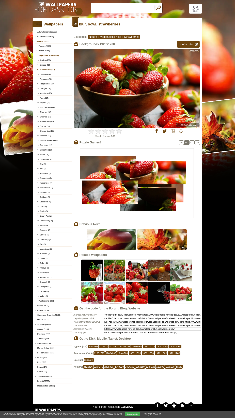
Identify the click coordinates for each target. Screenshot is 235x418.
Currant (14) (45, 126)
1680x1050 (148, 353)
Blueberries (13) (47, 131)
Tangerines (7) (46, 183)
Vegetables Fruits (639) (49, 55)
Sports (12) (42, 372)
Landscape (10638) (45, 37)
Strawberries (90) (47, 70)
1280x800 (111, 353)
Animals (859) (43, 339)
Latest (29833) (43, 381)
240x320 (108, 366)
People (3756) (43, 310)
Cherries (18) (45, 112)
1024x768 (125, 346)
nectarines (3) (46, 249)
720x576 (103, 346)
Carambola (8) (46, 159)
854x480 (88, 360)
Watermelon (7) (46, 188)
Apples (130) (45, 60)
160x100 (129, 366)
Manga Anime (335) (45, 348)
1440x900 (122, 353)
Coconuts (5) (45, 202)
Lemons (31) (45, 74)
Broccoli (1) (45, 282)
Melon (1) (44, 296)
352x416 (88, 366)
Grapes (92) (45, 65)
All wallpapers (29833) (47, 32)
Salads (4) (44, 225)
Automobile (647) (44, 343)
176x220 (119, 366)
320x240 (98, 366)
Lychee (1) (44, 291)
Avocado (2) (45, 254)
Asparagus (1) (46, 277)
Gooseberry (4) (46, 221)
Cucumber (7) (46, 178)
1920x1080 (161, 353)
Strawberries (131, 36)
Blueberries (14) (47, 122)
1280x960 (136, 346)
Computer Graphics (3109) (49, 315)
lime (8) (43, 169)
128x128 (150, 366)
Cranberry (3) (45, 239)
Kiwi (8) (43, 164)
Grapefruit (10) (46, 150)
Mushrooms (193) (46, 301)
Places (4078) (43, 306)
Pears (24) (44, 98)
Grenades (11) (46, 145)
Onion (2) (44, 263)
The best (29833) (44, 376)
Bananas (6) (45, 192)
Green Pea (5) (46, 216)
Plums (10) (44, 155)
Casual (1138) (43, 329)
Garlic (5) (44, 211)
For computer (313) (45, 353)
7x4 (197, 142)
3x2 (186, 142)
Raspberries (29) (47, 84)
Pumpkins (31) (46, 79)
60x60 (179, 366)
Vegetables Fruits (110, 36)
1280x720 (99, 353)
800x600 (113, 346)
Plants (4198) (44, 51)
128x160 (140, 366)
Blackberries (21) (47, 107)
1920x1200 (174, 353)
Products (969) (43, 334)
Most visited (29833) (46, 386)
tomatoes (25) (46, 93)
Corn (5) (43, 206)
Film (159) (41, 362)
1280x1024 (149, 346)
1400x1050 (162, 346)
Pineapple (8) (45, 173)
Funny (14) (42, 367)
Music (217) (42, 357)
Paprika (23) (45, 103)
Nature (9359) (43, 41)
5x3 (192, 142)
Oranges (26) (45, 88)
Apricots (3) (45, 230)
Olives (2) (44, 258)
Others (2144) (43, 320)
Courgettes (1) (46, 287)
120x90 (160, 366)
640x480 (93, 346)
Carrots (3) (44, 235)
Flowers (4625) (45, 46)
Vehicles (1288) (44, 324)
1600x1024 (135, 353)
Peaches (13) (45, 136)
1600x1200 (175, 346)
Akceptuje (132, 413)
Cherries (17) (45, 117)
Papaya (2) (44, 268)
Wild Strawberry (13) (49, 140)
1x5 (181, 142)
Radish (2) (44, 273)
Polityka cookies (152, 413)
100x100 (170, 366)
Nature (93, 36)
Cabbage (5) (45, 197)
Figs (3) (43, 244)
